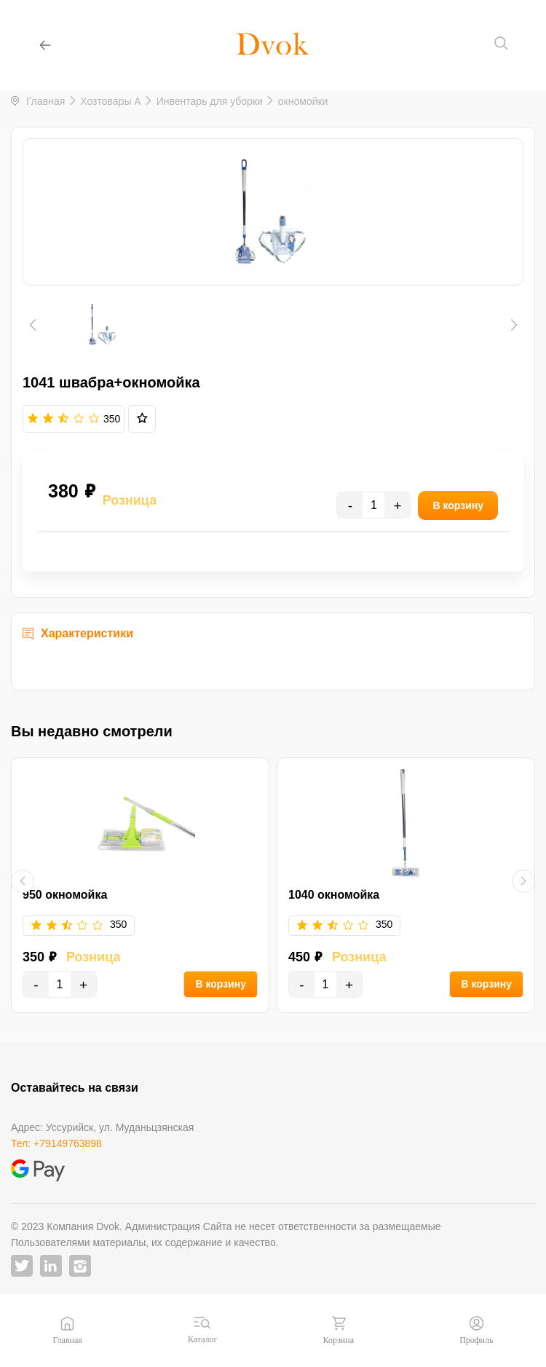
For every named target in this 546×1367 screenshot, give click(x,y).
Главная (45, 101)
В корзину (220, 983)
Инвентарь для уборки (210, 101)
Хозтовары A (110, 101)
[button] (32, 325)
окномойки (303, 101)
